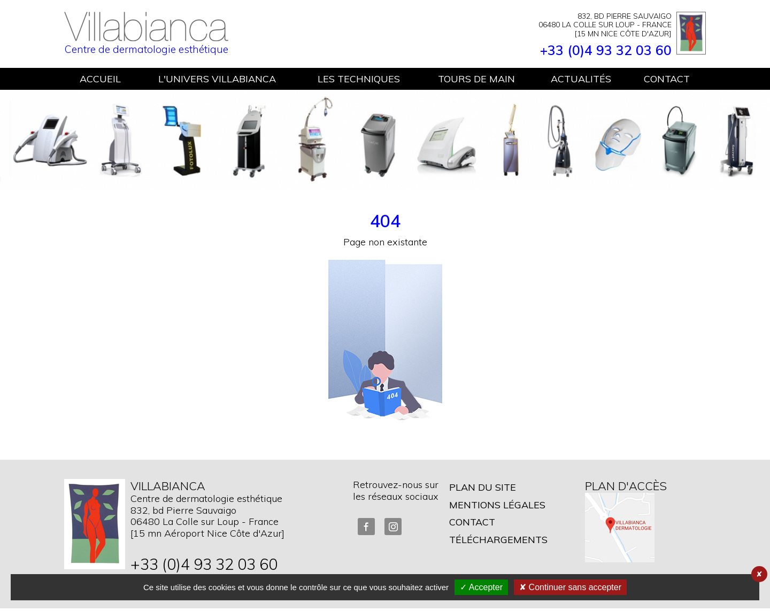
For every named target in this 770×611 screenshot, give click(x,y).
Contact (472, 522)
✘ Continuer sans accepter (570, 587)
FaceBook (366, 526)
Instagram (393, 526)
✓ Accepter (481, 587)
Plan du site (482, 487)
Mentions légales (497, 505)
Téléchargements (498, 539)
